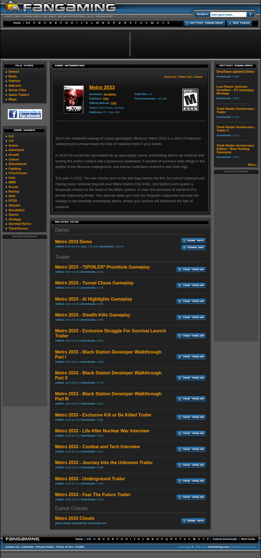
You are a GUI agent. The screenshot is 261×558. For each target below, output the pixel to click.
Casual (14, 159)
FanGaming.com (218, 546)
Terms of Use (64, 546)
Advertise (27, 546)
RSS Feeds (248, 538)
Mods (13, 76)
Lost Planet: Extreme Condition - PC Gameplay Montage (235, 90)
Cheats (198, 76)
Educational (17, 163)
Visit (113, 102)
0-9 (28, 22)
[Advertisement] (24, 322)
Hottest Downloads (225, 538)
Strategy (15, 219)
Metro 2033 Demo (73, 241)
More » (252, 164)
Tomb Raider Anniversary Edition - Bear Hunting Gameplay (235, 149)
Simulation (16, 210)
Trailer (62, 257)
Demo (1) (170, 76)
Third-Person (18, 228)
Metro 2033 (102, 87)
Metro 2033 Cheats (74, 518)
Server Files (17, 90)
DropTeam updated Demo (235, 71)
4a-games (110, 94)
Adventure (16, 150)
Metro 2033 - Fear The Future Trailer (92, 494)
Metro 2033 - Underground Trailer (90, 478)
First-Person (18, 173)
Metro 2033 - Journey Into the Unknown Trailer (104, 462)
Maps (13, 99)
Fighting (15, 168)
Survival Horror (20, 223)
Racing (14, 191)
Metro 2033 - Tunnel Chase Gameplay (94, 283)
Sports (13, 214)
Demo (62, 230)
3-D (11, 140)
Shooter (14, 205)
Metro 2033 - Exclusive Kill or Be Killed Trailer (103, 415)
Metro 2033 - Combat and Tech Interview (97, 446)
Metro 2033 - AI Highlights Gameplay (93, 299)
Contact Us (12, 546)
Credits (79, 546)
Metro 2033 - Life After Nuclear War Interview (102, 430)
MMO (12, 182)
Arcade (14, 154)
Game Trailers (19, 94)
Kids (12, 177)
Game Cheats (71, 508)
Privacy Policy (45, 546)
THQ (106, 98)
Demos (14, 71)
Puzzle (13, 187)
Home (17, 22)
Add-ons (15, 85)
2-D (11, 136)
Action (13, 145)
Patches (15, 80)
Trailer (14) (185, 76)
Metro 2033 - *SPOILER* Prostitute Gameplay (102, 267)
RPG (12, 196)
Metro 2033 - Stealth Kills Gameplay (92, 315)
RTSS (13, 200)
